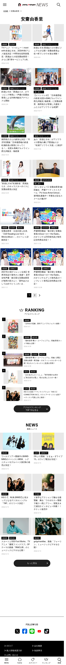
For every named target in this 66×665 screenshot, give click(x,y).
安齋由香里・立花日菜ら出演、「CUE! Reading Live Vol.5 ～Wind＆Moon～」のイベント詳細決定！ (15, 235)
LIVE (26, 389)
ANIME (4, 44)
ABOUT (9, 646)
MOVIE (35, 337)
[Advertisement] (32, 593)
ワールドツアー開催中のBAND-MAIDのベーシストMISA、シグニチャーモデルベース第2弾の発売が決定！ (15, 460)
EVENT (12, 44)
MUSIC (20, 228)
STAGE (37, 494)
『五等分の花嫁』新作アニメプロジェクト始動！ (42, 324)
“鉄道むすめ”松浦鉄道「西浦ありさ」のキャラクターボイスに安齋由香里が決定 (15, 186)
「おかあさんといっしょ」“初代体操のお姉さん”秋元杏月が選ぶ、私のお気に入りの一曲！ (41, 376)
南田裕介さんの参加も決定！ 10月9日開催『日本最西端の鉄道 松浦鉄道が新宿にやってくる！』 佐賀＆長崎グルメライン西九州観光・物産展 (15, 145)
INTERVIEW (46, 180)
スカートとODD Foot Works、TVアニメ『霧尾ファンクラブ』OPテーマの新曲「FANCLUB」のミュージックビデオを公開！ (15, 545)
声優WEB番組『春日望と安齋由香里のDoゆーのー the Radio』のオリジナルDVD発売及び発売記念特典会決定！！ (47, 235)
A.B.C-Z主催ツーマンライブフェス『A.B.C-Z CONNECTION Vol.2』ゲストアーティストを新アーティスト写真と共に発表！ (42, 394)
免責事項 (38, 650)
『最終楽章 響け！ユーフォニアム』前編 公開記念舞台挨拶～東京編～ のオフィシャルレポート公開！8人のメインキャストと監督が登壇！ (42, 360)
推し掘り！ (39, 92)
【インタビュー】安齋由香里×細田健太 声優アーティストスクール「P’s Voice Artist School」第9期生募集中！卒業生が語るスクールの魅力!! (48, 193)
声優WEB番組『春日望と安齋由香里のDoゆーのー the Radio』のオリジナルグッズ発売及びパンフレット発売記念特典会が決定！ (47, 278)
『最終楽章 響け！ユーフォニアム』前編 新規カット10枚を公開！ (43, 342)
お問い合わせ (12, 655)
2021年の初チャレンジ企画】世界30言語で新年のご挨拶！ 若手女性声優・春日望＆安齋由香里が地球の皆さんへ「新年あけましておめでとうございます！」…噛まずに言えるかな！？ (15, 278)
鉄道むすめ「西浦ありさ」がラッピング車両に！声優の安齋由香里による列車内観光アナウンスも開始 (15, 96)
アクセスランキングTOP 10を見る (32, 408)
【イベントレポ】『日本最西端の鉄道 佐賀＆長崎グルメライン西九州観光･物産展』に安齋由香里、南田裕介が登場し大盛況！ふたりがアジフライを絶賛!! (48, 101)
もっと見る (32, 563)
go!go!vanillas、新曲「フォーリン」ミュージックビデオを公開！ (47, 544)
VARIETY (54, 228)
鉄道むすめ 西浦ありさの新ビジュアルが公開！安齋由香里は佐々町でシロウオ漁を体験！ (48, 51)
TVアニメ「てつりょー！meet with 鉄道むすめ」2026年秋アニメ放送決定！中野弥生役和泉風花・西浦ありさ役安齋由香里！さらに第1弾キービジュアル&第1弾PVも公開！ (15, 54)
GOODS (45, 228)
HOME (5, 11)
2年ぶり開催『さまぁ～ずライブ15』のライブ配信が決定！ (48, 457)
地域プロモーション (50, 44)
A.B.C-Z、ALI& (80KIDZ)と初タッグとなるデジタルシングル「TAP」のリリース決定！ (14, 500)
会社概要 (38, 646)
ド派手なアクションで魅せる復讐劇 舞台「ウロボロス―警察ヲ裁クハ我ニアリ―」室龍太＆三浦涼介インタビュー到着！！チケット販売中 (47, 503)
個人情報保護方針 (14, 650)
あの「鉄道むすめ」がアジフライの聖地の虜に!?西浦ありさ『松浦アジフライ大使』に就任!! (48, 142)
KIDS (26, 372)
